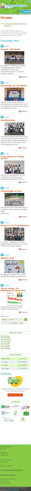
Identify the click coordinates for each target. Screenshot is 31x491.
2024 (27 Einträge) (6, 339)
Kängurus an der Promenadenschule (15, 225)
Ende (21, 323)
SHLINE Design (15, 490)
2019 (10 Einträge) (6, 348)
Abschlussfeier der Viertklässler (14, 85)
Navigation (27, 11)
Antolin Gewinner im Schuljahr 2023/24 (12, 157)
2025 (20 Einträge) (6, 338)
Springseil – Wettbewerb (10, 49)
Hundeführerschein (8, 120)
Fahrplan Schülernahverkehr (15, 395)
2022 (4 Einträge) (5, 343)
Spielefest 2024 (7, 258)
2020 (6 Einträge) (5, 347)
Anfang (4, 319)
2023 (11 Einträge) (6, 341)
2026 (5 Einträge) (5, 336)
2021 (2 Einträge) (5, 345)
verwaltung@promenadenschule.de (13, 470)
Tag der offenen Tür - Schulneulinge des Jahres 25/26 (13, 289)
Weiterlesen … (25, 77)
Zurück (11, 319)
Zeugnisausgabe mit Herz (11, 191)
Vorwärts (14, 323)
